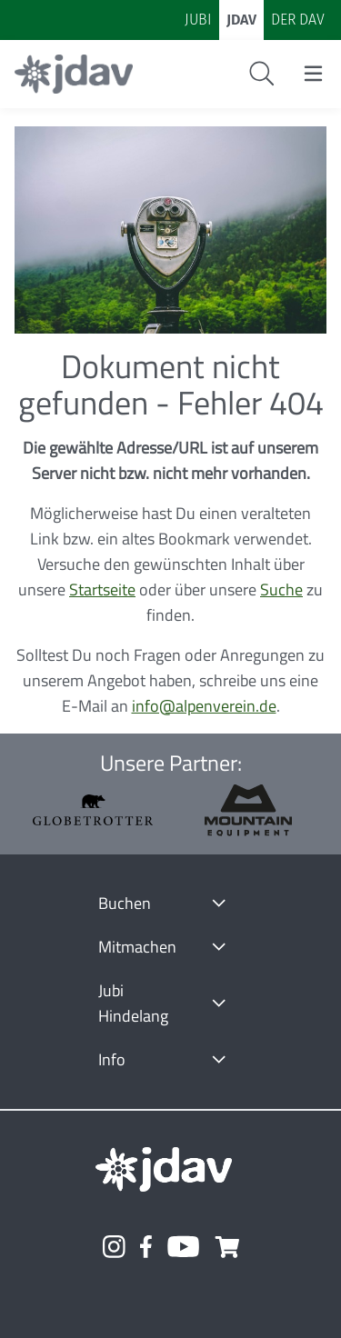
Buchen (124, 903)
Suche (281, 589)
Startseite (102, 589)
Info (111, 1059)
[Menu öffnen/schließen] (313, 73)
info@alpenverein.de (204, 706)
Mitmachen (137, 946)
